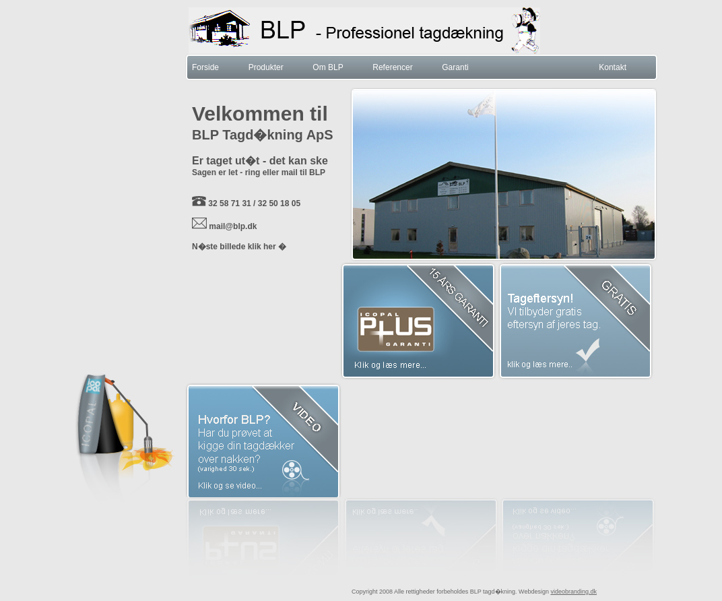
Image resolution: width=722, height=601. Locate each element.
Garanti (455, 67)
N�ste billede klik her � (239, 246)
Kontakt (612, 67)
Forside (205, 67)
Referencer (392, 67)
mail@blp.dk (233, 226)
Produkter (266, 67)
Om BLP (328, 67)
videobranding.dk (573, 591)
